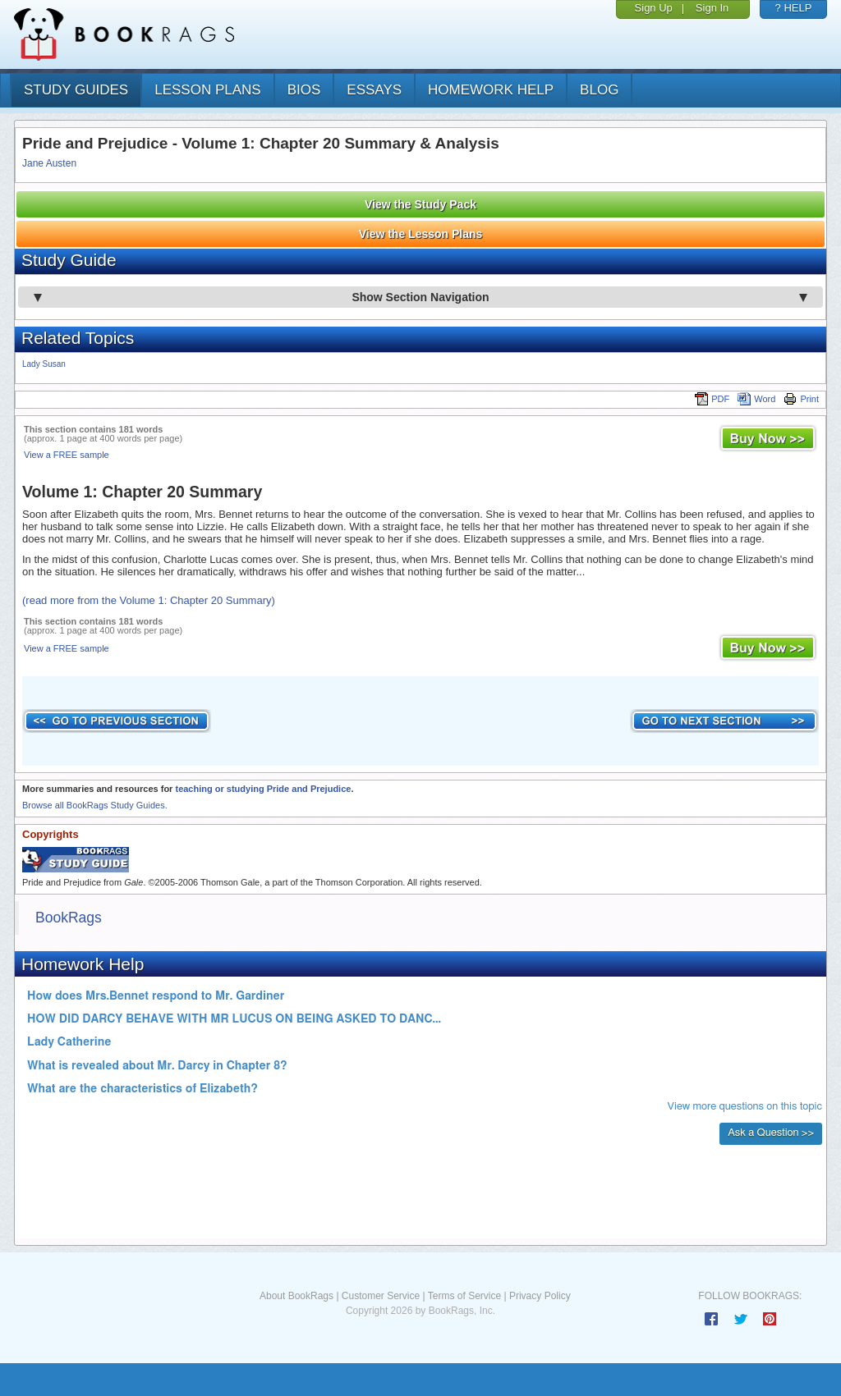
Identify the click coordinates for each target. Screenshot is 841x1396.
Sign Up (654, 8)
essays (374, 90)
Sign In (712, 8)
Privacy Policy (540, 1296)
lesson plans (207, 90)
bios (304, 90)
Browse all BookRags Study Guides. (95, 805)
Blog (599, 90)
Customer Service (381, 1296)
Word (756, 399)
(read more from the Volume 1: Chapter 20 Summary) (148, 600)
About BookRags (296, 1296)
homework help (491, 90)
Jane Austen (49, 163)
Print (801, 399)
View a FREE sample (66, 455)
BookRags (68, 917)
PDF (712, 399)
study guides (76, 90)
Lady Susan (44, 363)
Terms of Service (464, 1296)
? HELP (793, 8)
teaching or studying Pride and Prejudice (263, 789)
